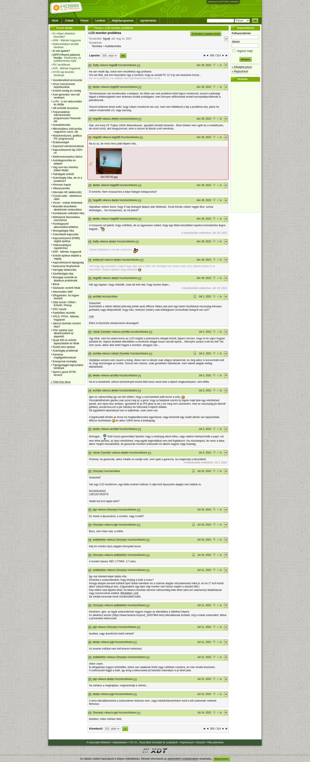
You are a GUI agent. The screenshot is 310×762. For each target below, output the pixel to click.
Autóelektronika (61, 124)
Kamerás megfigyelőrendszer (64, 356)
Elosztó (200, 742)
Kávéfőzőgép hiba (63, 273)
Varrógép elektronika (64, 269)
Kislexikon (234, 2)
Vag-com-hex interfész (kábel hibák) (65, 169)
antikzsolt (98, 259)
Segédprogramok (122, 20)
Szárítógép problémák (65, 350)
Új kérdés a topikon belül (206, 33)
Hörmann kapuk (62, 184)
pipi (95, 509)
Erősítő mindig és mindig (67, 90)
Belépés (245, 59)
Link (91, 316)
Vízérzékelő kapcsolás (65, 234)
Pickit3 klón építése (64, 347)
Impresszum (187, 742)
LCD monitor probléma (104, 33)
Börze (56, 284)
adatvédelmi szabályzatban (183, 758)
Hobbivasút (212, 2)
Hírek (55, 20)
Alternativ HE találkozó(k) (67, 192)
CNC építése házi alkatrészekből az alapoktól (63, 333)
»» (125, 728)
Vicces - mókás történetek (67, 202)
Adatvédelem (119, 742)
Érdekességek (61, 142)
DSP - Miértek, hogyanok (67, 251)
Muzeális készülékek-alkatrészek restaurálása (67, 208)
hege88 (113, 65)
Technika (97, 46)
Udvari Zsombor (102, 331)
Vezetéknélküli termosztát (67, 80)
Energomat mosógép (65, 361)
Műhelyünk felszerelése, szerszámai (67, 219)
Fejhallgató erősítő (63, 174)
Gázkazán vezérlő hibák (66, 287)
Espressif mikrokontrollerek (68, 146)
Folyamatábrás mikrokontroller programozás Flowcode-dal (67, 117)
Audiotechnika (113, 46)
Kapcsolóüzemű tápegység (68, 262)
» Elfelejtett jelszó (242, 67)
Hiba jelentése (215, 742)
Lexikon (100, 20)
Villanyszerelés (61, 188)
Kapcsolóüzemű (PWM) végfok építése (66, 240)
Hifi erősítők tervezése (65, 108)
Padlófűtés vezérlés (64, 312)
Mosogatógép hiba (63, 230)
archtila (97, 296)
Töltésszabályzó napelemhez (62, 247)
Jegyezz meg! (245, 50)
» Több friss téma (60, 382)
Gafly (96, 65)
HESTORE (223, 2)
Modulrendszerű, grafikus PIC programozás (67, 137)
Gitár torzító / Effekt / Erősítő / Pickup (64, 304)
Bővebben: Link (129, 593)
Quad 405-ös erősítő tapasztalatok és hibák (66, 342)
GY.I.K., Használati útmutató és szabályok (154, 742)
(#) (89, 65)
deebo (96, 86)
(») (138, 65)
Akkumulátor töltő (63, 291)
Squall (106, 38)
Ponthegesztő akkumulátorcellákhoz (66, 225)
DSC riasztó (60, 309)
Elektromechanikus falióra (67, 156)
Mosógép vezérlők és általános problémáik (65, 279)
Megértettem (221, 758)
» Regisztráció (240, 71)
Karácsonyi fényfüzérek (66, 266)
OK (255, 20)
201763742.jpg (108, 176)
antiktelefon (99, 539)
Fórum (84, 20)
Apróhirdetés (148, 20)
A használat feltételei (98, 742)
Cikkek (69, 20)
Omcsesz (98, 471)
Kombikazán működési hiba (68, 213)
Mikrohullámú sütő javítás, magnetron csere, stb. (68, 130)
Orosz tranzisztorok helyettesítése (64, 86)
